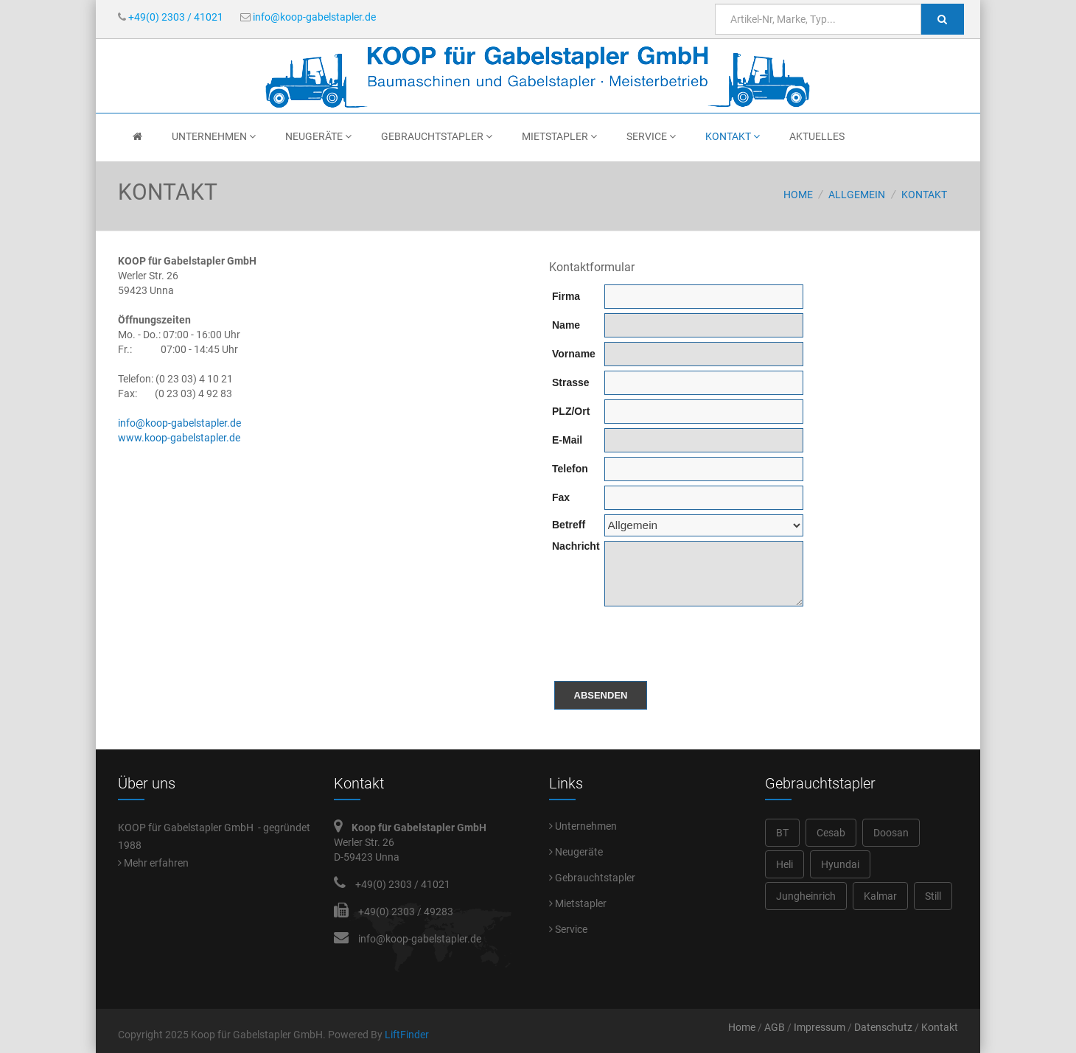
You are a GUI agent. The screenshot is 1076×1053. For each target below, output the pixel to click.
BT (782, 833)
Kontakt (732, 136)
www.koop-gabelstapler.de (179, 438)
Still (933, 896)
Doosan (891, 833)
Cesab (831, 833)
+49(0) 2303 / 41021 (170, 17)
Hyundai (840, 864)
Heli (784, 864)
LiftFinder (407, 1034)
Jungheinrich (806, 896)
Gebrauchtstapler (436, 136)
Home (798, 194)
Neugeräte (318, 136)
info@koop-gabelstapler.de (308, 17)
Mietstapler (559, 136)
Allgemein (856, 194)
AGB (774, 1027)
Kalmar (880, 896)
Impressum (819, 1027)
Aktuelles (817, 136)
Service (651, 136)
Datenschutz (883, 1027)
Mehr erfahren (153, 863)
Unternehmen (214, 136)
